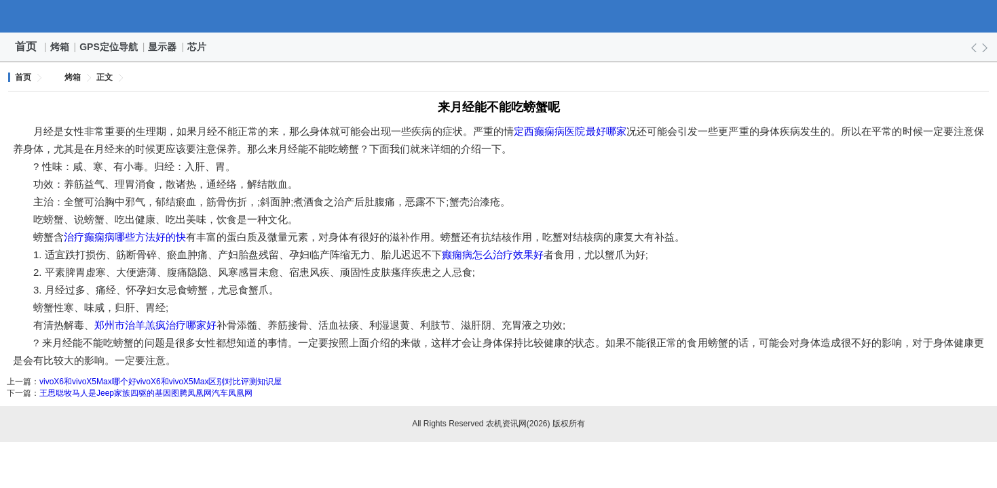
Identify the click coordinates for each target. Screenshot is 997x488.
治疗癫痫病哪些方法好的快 (125, 237)
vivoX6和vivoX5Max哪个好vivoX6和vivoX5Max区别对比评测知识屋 (160, 381)
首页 (26, 46)
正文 (104, 77)
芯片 (197, 46)
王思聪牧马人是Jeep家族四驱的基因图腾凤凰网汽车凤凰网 (145, 393)
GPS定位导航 (109, 46)
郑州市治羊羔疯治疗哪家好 (155, 325)
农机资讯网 (499, 16)
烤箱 (60, 46)
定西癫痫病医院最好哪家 (570, 131)
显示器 (162, 46)
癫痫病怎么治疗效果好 (493, 254)
